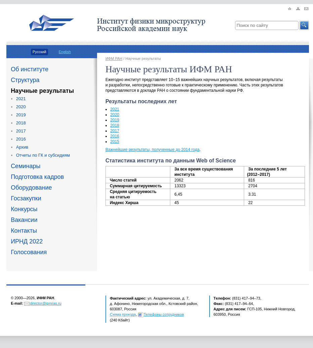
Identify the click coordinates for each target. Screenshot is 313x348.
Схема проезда (123, 314)
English (65, 52)
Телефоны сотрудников (164, 314)
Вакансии (24, 220)
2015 (114, 141)
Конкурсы (24, 209)
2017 (21, 130)
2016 (21, 139)
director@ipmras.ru (45, 303)
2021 (21, 98)
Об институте (29, 69)
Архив (22, 147)
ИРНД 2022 (27, 241)
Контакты (24, 230)
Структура (25, 80)
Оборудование (31, 187)
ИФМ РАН (113, 58)
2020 (21, 106)
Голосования (29, 252)
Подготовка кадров (37, 176)
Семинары (25, 166)
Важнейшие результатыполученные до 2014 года (152, 149)
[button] (304, 25)
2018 (21, 122)
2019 (21, 114)
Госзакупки (26, 198)
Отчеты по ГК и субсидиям (43, 155)
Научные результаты (42, 90)
